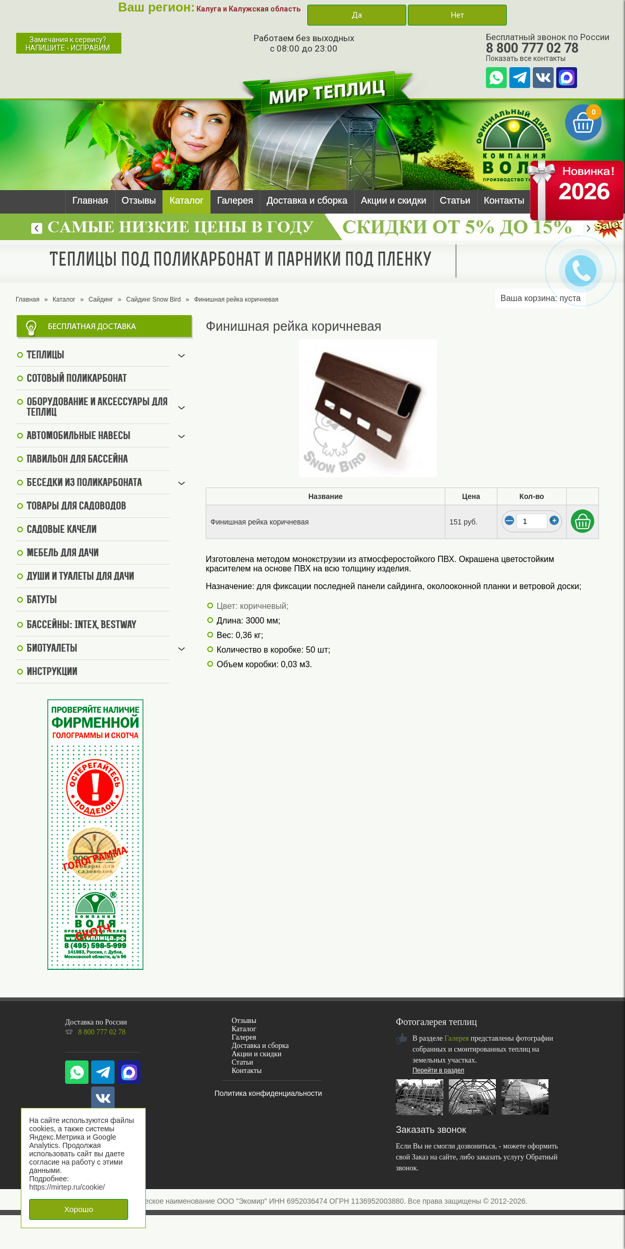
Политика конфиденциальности (268, 1093)
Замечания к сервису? (68, 43)
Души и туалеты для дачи (80, 577)
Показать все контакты (526, 58)
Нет (457, 15)
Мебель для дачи (62, 553)
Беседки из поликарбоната (84, 483)
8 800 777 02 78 (532, 48)
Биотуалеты (52, 649)
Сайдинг (101, 299)
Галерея (235, 200)
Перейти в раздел (438, 1070)
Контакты (504, 200)
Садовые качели (61, 530)
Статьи (455, 200)
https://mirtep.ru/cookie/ (67, 1187)
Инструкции (52, 672)
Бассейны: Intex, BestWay (81, 625)
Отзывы (139, 200)
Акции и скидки (394, 200)
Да (357, 15)
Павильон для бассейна (77, 460)
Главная (90, 200)
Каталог (186, 200)
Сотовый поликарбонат (77, 379)
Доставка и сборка (307, 200)
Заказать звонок (431, 1130)
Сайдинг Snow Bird (153, 299)
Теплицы (45, 356)
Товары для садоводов (76, 507)
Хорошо (78, 1209)
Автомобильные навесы (78, 436)
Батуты (42, 600)
